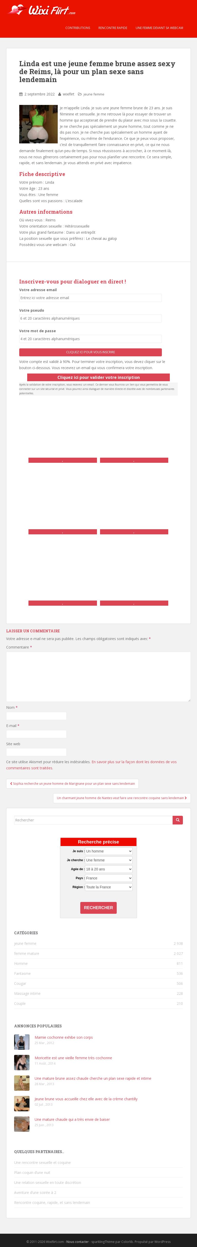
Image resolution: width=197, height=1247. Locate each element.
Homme (21, 963)
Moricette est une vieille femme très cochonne (73, 1057)
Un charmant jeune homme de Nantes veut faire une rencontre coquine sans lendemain (122, 798)
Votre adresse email (38, 289)
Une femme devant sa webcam (159, 28)
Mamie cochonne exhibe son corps (64, 1037)
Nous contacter (77, 1242)
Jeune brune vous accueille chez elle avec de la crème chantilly (86, 1098)
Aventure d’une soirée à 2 (35, 1192)
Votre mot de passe (37, 330)
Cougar (20, 983)
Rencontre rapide (112, 28)
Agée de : (78, 869)
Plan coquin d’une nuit (32, 1172)
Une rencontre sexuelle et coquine (42, 1162)
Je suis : (79, 851)
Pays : (80, 878)
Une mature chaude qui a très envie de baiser (72, 1119)
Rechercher (98, 908)
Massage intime (27, 993)
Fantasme (22, 973)
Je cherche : (76, 860)
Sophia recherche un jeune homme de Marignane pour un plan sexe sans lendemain (72, 783)
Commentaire (19, 647)
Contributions (77, 28)
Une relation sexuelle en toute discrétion (47, 1182)
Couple (20, 1003)
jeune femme (94, 94)
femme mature (26, 953)
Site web (13, 743)
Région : (79, 887)
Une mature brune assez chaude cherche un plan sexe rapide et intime (93, 1078)
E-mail (12, 725)
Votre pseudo (31, 310)
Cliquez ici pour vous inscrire (90, 352)
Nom (12, 707)
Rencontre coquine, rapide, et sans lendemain (52, 1202)
